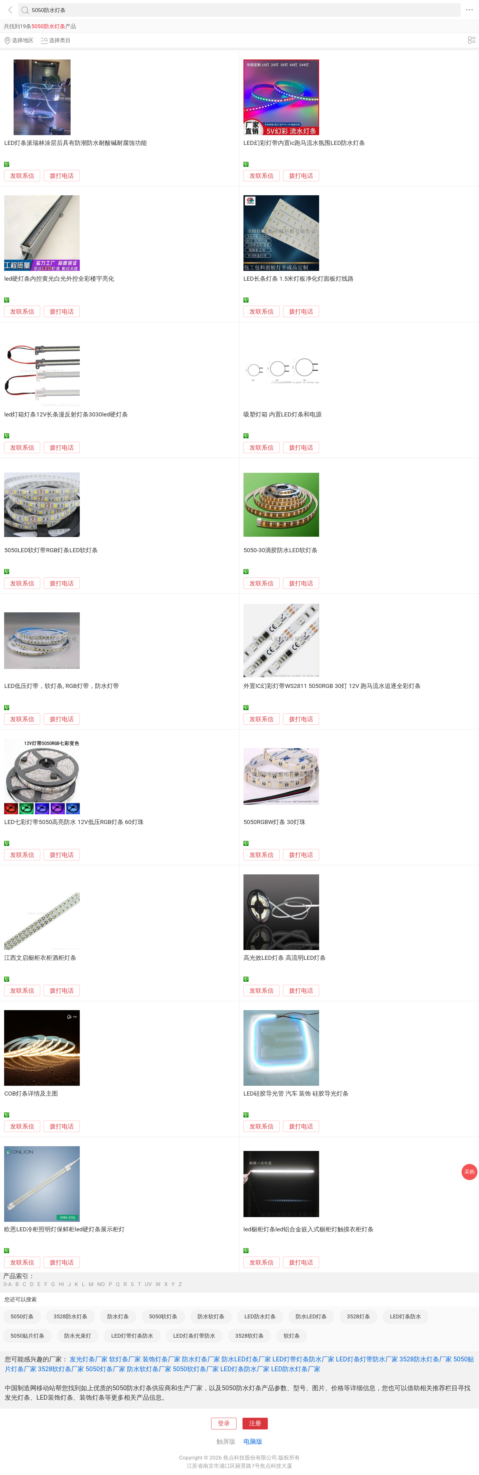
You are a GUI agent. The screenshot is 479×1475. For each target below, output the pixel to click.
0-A (7, 1284)
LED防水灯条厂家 (295, 1369)
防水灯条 (118, 1316)
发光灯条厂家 (89, 1359)
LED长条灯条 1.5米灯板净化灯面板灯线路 (298, 278)
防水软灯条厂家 (149, 1369)
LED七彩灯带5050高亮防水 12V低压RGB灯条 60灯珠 (73, 822)
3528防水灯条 (70, 1316)
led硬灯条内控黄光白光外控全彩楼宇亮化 (59, 278)
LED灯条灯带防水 (194, 1336)
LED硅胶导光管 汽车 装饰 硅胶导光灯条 (296, 1093)
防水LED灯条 (311, 1316)
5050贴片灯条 (27, 1336)
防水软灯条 (211, 1316)
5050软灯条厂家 (196, 1369)
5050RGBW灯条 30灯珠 (274, 822)
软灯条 (292, 1336)
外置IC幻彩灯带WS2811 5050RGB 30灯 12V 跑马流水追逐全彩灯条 (332, 686)
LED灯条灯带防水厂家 (367, 1359)
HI (61, 1284)
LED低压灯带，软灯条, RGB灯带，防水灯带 (61, 686)
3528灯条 (358, 1316)
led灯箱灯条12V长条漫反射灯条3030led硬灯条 (66, 414)
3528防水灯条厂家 (426, 1359)
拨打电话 (62, 175)
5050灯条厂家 (105, 1369)
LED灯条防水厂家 (245, 1369)
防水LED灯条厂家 (246, 1359)
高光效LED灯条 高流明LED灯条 (284, 957)
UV (148, 1284)
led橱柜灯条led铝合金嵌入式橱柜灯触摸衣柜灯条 (308, 1229)
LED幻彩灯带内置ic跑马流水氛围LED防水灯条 (304, 143)
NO (101, 1284)
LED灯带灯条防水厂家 (304, 1359)
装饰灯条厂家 (161, 1359)
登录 (224, 1423)
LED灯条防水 (405, 1316)
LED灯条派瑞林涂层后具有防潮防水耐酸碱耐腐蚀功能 (75, 143)
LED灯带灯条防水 (132, 1336)
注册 (255, 1423)
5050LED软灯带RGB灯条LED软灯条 (51, 550)
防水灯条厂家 (201, 1359)
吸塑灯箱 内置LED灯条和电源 (282, 414)
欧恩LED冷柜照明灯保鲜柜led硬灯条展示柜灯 (64, 1229)
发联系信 (22, 175)
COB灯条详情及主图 (31, 1093)
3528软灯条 (249, 1336)
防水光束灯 (77, 1336)
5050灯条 (22, 1316)
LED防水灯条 (259, 1316)
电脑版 (252, 1441)
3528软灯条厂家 (61, 1369)
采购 (469, 1172)
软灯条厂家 (125, 1359)
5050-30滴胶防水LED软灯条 (280, 550)
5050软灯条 (163, 1316)
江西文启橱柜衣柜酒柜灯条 (40, 957)
